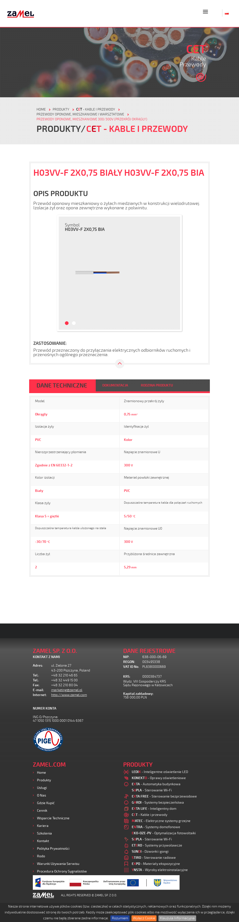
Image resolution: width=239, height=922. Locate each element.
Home (41, 773)
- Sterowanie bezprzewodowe (164, 796)
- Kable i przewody (95, 109)
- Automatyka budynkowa (156, 784)
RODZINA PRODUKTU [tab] (157, 385)
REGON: (129, 662)
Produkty (44, 780)
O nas (41, 795)
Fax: (36, 685)
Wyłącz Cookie (144, 918)
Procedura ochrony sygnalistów (62, 871)
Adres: (38, 665)
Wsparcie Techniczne (53, 818)
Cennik (42, 811)
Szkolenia (44, 833)
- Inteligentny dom (154, 809)
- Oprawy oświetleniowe (159, 778)
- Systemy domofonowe (156, 827)
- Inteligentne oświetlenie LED (160, 772)
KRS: (127, 676)
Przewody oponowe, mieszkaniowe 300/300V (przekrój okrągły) (91, 119)
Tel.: (36, 675)
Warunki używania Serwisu (58, 864)
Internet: (40, 695)
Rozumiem (120, 918)
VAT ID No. (131, 667)
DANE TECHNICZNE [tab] (61, 385)
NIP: (126, 657)
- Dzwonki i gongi (150, 851)
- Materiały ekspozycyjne (156, 864)
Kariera (42, 826)
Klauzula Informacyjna (177, 918)
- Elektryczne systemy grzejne (161, 821)
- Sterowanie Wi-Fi (152, 790)
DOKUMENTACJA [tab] (115, 385)
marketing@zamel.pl (66, 690)
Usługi (42, 788)
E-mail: (38, 690)
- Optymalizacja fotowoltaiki (164, 833)
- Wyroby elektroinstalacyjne (160, 870)
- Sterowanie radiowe (154, 858)
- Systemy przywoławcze (157, 845)
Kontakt (43, 841)
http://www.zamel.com (69, 695)
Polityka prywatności (53, 849)
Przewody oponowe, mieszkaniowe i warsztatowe (80, 114)
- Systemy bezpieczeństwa (158, 802)
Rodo (41, 856)
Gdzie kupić (46, 803)
